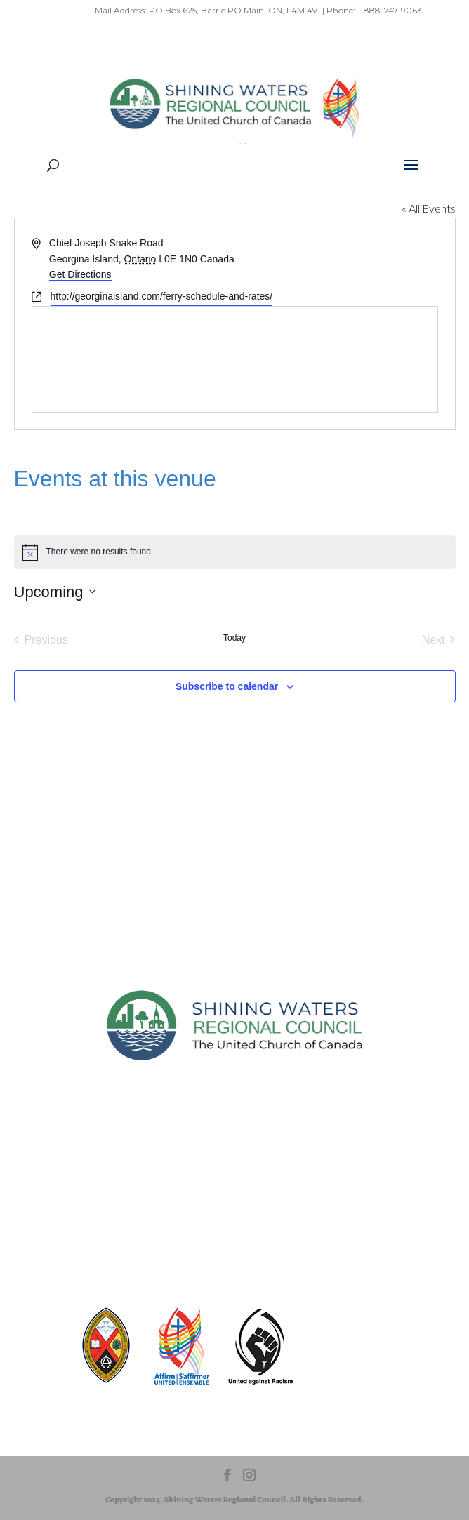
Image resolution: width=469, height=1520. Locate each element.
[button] (410, 174)
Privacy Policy (135, 1189)
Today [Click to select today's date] (234, 638)
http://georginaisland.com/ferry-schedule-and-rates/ (162, 296)
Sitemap (71, 1189)
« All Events (429, 208)
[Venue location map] (234, 359)
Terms (195, 1189)
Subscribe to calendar (227, 686)
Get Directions (80, 274)
